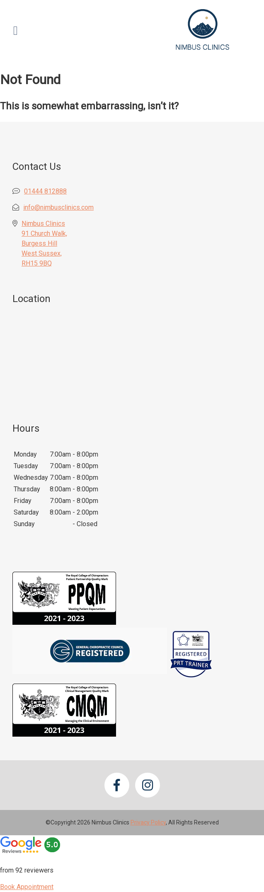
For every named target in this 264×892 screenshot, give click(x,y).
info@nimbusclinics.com (58, 207)
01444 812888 (45, 191)
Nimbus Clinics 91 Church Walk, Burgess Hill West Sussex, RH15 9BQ (44, 243)
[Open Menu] (15, 30)
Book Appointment (26, 887)
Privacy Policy (148, 822)
